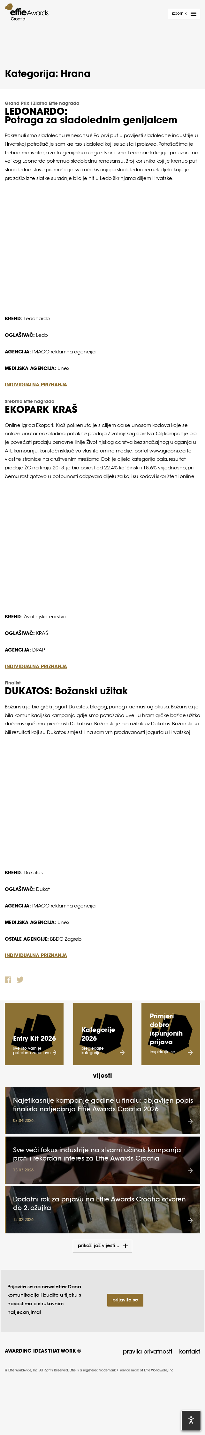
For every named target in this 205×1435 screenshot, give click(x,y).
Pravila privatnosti (147, 1347)
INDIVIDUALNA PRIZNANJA (36, 385)
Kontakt (189, 1347)
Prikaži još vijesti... (99, 1241)
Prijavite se (125, 1295)
